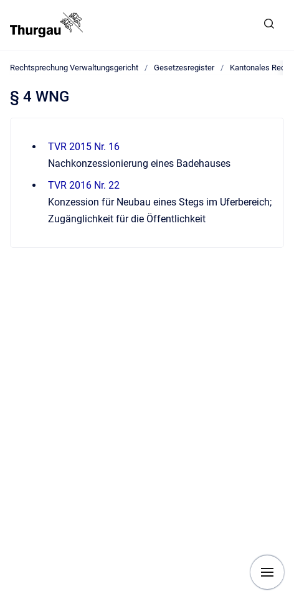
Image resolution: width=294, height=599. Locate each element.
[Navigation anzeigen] (267, 572)
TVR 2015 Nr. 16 (84, 147)
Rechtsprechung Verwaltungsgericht (74, 67)
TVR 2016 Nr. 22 (84, 185)
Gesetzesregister (184, 67)
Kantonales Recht (261, 67)
